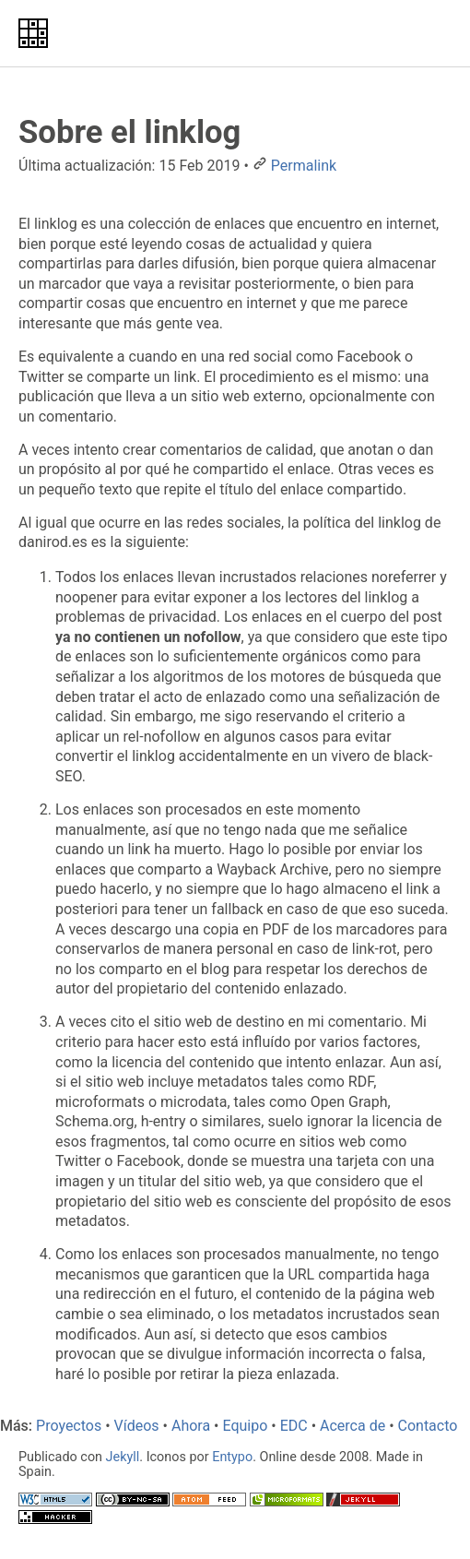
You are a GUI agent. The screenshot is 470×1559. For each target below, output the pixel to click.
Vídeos (136, 1425)
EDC (294, 1425)
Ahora (190, 1425)
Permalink (303, 165)
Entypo (232, 1457)
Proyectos (68, 1425)
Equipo (244, 1425)
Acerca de (352, 1425)
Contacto (428, 1425)
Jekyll (123, 1457)
